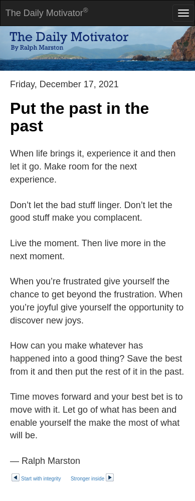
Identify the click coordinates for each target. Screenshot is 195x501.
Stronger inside (92, 478)
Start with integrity (36, 478)
